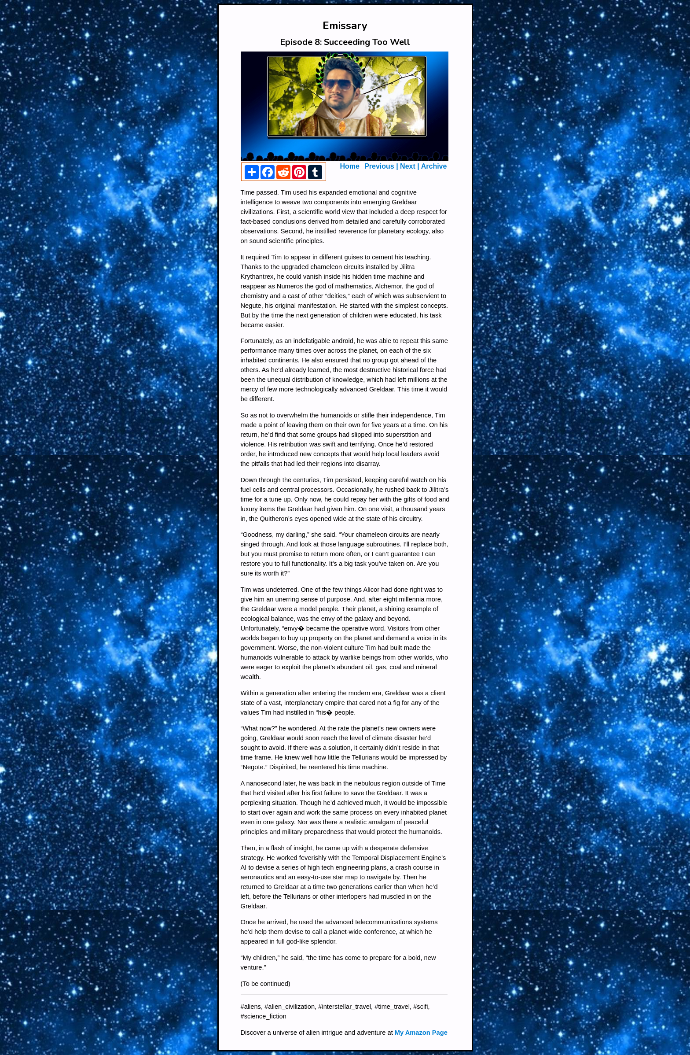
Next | (409, 166)
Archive (434, 166)
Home (350, 166)
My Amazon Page (421, 1032)
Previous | (382, 166)
